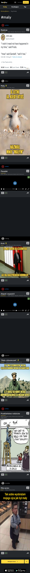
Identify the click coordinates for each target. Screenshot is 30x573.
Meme (2, 489)
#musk (7, 362)
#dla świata (20, 416)
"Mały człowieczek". (10, 360)
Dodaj (5, 7)
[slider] (7, 189)
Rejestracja (26, 2)
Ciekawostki (3, 31)
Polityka (2, 362)
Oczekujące (15, 7)
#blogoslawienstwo (5, 416)
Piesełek (4, 171)
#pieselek (6, 174)
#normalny (19, 245)
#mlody (10, 489)
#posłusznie (10, 174)
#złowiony (21, 295)
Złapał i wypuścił (7, 294)
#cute (8, 87)
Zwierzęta (3, 87)
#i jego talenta (4, 417)
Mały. (4, 86)
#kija (16, 31)
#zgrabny (17, 295)
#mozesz (12, 31)
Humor (2, 245)
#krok (15, 245)
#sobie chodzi (16, 174)
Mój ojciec (5, 488)
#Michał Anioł (15, 416)
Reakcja (4, 30)
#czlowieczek (19, 362)
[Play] (1, 189)
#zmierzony (26, 295)
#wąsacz (12, 295)
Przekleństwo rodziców (10, 414)
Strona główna (5, 11)
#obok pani (21, 174)
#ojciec (7, 489)
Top (25, 7)
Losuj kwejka (27, 562)
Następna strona (13, 561)
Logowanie (20, 2)
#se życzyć (19, 31)
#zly (10, 87)
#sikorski (11, 362)
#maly (9, 31)
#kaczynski (11, 245)
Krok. (4, 243)
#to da (23, 31)
